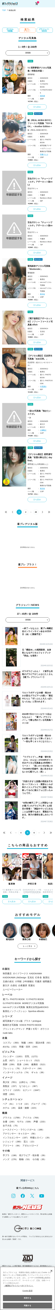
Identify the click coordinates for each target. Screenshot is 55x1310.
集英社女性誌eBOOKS (37, 1007)
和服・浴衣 (29, 1046)
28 (36, 512)
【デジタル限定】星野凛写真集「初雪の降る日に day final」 (40, 457)
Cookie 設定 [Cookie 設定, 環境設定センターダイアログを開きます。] (27, 1291)
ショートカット (29, 1060)
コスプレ (11, 1042)
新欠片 (6, 985)
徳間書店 (47, 981)
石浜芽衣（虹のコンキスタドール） (40, 363)
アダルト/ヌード (30, 1145)
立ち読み (37, 107)
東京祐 (42, 294)
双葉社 (31, 985)
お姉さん (28, 1082)
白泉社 (14, 985)
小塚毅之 (43, 430)
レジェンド (12, 1141)
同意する (27, 1306)
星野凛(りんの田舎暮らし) (38, 464)
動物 (25, 1159)
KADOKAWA (35, 973)
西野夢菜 (31, 74)
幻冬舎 (38, 977)
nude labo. (8, 1033)
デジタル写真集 (9, 30)
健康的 (38, 1064)
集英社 (46, 977)
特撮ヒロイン (40, 1137)
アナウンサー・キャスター (20, 1133)
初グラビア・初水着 (32, 1155)
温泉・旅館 (28, 1108)
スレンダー (13, 1056)
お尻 (9, 1060)
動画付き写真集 (10, 1025)
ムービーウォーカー (13, 989)
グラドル (12, 1117)
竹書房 (38, 981)
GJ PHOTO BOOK (12, 1003)
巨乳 (32, 1056)
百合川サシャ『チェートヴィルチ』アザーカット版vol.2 (40, 181)
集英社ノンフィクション (15, 1011)
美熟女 (10, 1086)
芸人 (29, 1141)
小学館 (18, 981)
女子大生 (11, 1125)
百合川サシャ (33, 188)
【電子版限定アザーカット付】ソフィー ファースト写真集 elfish (40, 321)
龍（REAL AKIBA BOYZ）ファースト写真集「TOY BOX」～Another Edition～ (40, 123)
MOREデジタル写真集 (33, 1003)
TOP (4, 10)
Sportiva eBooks (36, 1011)
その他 (39, 1159)
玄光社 (30, 977)
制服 (27, 1042)
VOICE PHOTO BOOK (30, 1025)
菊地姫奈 (31, 273)
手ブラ (10, 1155)
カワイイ (12, 1090)
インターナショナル (16, 1072)
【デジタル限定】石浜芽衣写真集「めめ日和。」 (40, 357)
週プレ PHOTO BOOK (14, 999)
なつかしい (29, 1086)
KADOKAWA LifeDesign (14, 977)
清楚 (9, 1094)
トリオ (23, 1104)
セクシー (32, 1090)
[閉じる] (51, 1271)
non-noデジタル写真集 (14, 1007)
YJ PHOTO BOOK (35, 999)
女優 (9, 1121)
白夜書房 (22, 985)
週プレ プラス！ (27, 30)
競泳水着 (44, 1042)
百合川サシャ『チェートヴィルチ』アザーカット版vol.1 (40, 225)
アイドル (31, 1117)
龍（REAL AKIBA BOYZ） (38, 130)
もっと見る (27, 946)
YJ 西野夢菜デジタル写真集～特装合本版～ (39, 69)
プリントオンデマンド (14, 1029)
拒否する (27, 1298)
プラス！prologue (32, 1021)
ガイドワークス (20, 973)
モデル (24, 1121)
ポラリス (44, 1029)
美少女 (10, 1082)
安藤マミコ (44, 154)
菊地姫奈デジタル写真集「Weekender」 (39, 267)
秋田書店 (7, 973)
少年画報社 (28, 981)
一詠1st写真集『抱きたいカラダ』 (39, 412)
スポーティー (32, 1068)
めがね (10, 1046)
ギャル (38, 1072)
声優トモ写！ (32, 1029)
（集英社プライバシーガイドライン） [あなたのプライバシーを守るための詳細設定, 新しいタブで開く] (19, 1286)
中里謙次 (43, 386)
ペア (9, 1104)
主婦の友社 (8, 981)
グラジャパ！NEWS (44, 30)
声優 (39, 1121)
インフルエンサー (16, 1137)
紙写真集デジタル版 (13, 1021)
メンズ (10, 1159)
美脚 (9, 1064)
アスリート (12, 1145)
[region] (27, 1288)
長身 (23, 1064)
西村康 (42, 96)
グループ (39, 1104)
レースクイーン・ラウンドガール (23, 1129)
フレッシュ (12, 1068)
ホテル (10, 1108)
